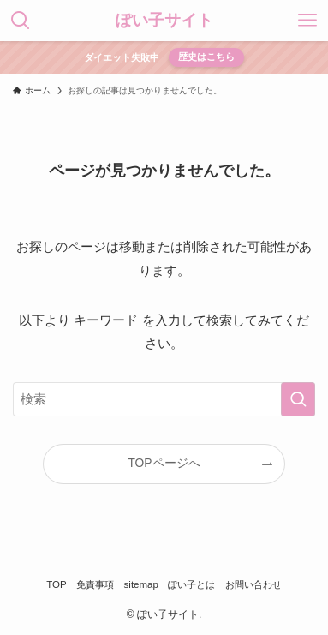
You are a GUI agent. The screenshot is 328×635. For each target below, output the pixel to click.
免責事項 (95, 584)
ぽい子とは (191, 584)
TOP (56, 584)
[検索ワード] (163, 399)
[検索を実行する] (298, 399)
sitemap (141, 584)
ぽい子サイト (164, 20)
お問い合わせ (253, 584)
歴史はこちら (206, 56)
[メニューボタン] (307, 20)
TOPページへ (164, 463)
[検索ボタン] (20, 20)
